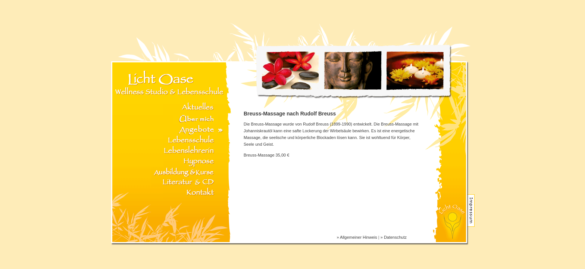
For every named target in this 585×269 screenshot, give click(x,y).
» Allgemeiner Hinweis (357, 237)
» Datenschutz (394, 237)
